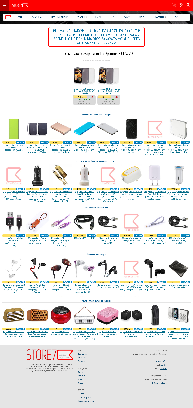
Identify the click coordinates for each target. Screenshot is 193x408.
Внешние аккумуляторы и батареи (96, 114)
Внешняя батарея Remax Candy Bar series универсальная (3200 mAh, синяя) (84, 149)
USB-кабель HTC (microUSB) (84, 238)
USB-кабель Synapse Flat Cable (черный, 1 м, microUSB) (178, 240)
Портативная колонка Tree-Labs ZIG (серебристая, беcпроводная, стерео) (154, 334)
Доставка (81, 375)
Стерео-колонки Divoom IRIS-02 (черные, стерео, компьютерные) (131, 334)
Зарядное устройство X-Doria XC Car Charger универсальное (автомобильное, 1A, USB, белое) (84, 196)
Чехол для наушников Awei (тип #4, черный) (178, 286)
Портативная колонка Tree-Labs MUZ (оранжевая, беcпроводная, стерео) (37, 334)
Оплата (80, 372)
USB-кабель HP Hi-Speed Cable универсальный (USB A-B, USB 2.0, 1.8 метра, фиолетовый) (60, 242)
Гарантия (81, 379)
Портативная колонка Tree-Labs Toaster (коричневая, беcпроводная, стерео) (13, 334)
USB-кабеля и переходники (96, 207)
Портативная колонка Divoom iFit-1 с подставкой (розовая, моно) (107, 334)
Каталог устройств (84, 397)
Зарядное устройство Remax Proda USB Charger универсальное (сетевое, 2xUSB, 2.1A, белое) (155, 195)
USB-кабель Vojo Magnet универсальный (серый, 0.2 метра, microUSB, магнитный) (155, 240)
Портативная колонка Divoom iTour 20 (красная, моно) (61, 334)
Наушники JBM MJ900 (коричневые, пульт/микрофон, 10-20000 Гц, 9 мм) (61, 288)
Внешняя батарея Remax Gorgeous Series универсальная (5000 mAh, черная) (131, 149)
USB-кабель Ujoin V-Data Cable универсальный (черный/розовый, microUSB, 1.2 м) (13, 242)
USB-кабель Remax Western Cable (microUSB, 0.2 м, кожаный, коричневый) (37, 240)
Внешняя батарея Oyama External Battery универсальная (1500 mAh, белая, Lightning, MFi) (178, 149)
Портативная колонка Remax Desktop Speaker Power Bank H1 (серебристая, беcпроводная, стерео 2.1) (84, 335)
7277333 (163, 364)
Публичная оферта (159, 383)
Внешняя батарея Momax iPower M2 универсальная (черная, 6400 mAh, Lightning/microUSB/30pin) (37, 149)
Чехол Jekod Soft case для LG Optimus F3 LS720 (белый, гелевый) (84, 91)
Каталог (81, 393)
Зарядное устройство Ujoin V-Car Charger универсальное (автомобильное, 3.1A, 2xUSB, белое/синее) (178, 195)
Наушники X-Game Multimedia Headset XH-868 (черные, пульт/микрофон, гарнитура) (131, 287)
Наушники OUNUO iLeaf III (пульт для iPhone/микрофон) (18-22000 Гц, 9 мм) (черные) (37, 288)
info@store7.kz (161, 361)
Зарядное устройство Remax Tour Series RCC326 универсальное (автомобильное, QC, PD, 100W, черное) (108, 196)
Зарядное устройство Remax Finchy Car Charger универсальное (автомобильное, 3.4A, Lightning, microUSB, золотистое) (61, 197)
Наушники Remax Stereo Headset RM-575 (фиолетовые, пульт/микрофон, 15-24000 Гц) (84, 288)
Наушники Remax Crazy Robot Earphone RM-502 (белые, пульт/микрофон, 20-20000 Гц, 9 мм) (14, 288)
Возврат (81, 383)
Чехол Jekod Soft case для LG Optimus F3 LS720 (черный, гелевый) (109, 91)
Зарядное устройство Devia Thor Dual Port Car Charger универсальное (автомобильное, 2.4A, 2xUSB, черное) (37, 196)
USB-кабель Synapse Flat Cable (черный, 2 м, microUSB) (107, 240)
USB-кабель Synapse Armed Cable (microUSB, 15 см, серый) (131, 240)
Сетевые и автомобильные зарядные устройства (96, 161)
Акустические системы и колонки (96, 300)
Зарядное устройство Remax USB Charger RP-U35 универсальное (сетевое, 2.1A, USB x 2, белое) (14, 195)
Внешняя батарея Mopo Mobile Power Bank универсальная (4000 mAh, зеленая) (14, 149)
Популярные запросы (86, 401)
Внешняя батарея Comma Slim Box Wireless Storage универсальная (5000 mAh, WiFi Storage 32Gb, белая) (108, 149)
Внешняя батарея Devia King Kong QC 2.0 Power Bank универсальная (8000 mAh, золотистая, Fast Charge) (61, 149)
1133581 (163, 368)
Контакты (81, 361)
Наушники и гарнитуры (96, 254)
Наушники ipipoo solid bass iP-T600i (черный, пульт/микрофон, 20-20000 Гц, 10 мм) (155, 288)
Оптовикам (82, 357)
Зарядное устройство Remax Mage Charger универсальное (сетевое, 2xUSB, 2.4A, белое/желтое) (131, 195)
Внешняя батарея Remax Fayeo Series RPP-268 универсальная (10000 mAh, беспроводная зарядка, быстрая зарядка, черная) (154, 150)
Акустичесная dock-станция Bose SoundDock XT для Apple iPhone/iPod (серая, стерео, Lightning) (178, 335)
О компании (82, 354)
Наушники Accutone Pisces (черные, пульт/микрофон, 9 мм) (108, 287)
